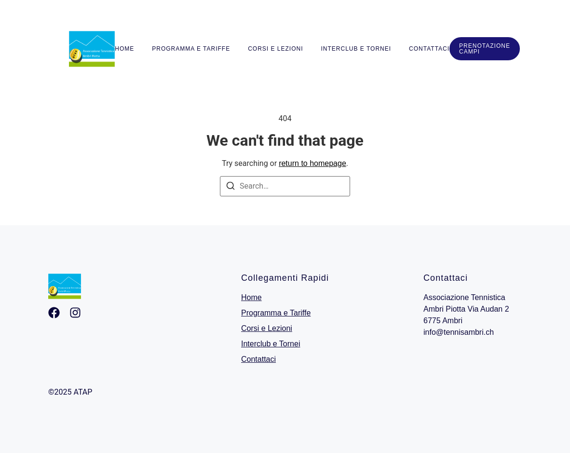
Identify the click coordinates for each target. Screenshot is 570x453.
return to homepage (312, 163)
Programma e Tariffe (191, 49)
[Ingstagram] (75, 312)
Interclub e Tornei (356, 49)
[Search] (230, 187)
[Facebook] (54, 312)
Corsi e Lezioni (275, 49)
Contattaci (429, 49)
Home (124, 49)
